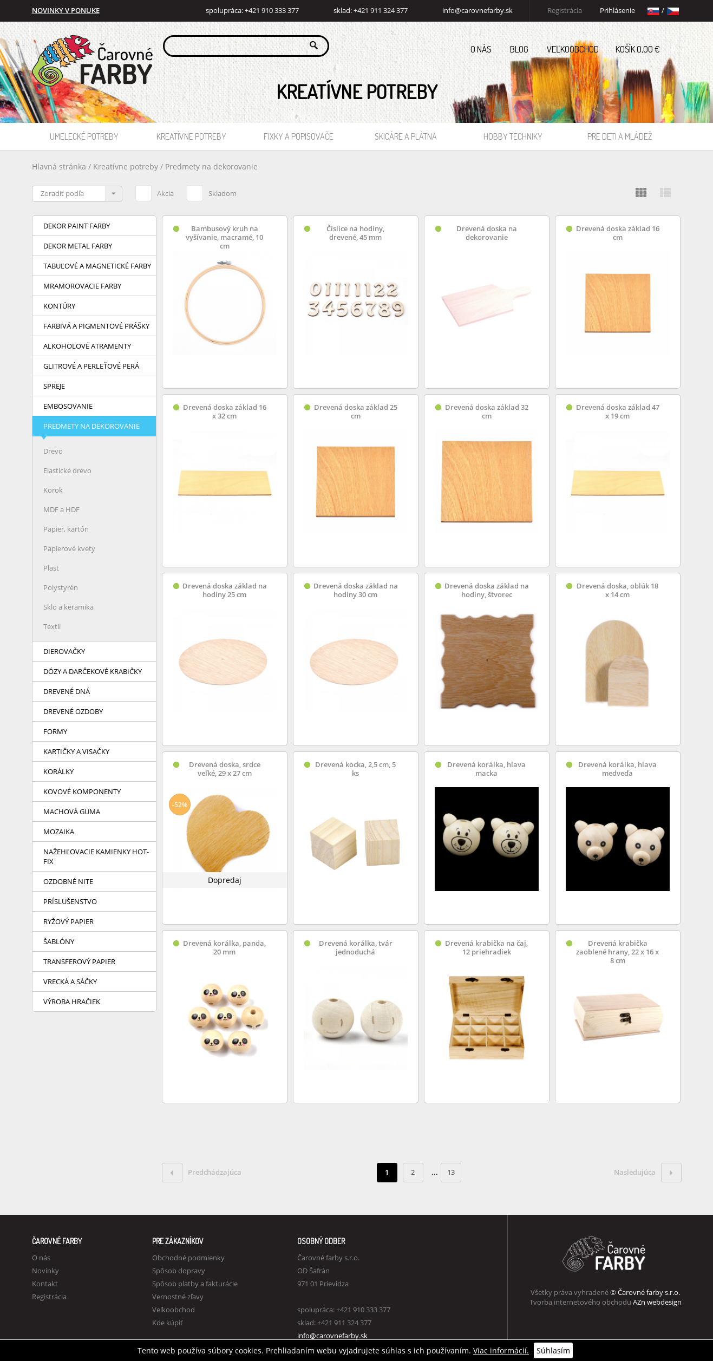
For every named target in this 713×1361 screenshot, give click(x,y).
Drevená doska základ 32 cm (486, 412)
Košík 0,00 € (649, 46)
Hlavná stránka (59, 166)
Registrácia (564, 10)
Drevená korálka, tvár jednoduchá (356, 948)
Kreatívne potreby (191, 136)
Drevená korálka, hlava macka (486, 769)
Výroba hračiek (71, 1001)
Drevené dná (66, 691)
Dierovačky (64, 651)
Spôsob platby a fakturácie (195, 1283)
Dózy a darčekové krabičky (92, 671)
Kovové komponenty (82, 791)
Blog (519, 49)
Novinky (45, 1270)
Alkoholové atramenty (87, 346)
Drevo (53, 451)
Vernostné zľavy (178, 1296)
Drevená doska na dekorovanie (486, 233)
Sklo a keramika (68, 607)
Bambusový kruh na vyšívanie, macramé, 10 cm (224, 237)
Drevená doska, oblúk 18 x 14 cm (617, 590)
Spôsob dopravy (178, 1270)
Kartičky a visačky (76, 751)
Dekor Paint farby (76, 226)
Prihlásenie (617, 10)
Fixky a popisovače (298, 136)
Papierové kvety (69, 548)
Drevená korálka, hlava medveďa (617, 769)
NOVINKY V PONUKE (66, 10)
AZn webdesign (657, 1302)
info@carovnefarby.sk (477, 10)
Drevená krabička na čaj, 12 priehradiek (486, 948)
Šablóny (58, 941)
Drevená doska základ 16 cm (617, 233)
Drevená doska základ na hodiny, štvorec (486, 590)
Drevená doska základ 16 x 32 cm (224, 412)
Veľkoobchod (573, 49)
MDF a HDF (61, 509)
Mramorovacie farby (82, 286)
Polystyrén (60, 587)
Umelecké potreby (84, 136)
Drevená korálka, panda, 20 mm (224, 948)
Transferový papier (79, 961)
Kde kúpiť (167, 1322)
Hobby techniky (512, 136)
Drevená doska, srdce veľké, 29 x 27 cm (224, 769)
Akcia (154, 191)
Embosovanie (68, 406)
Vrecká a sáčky (70, 981)
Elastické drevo (67, 470)
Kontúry (59, 306)
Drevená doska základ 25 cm (355, 412)
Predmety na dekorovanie (211, 166)
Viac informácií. (501, 1350)
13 (451, 1172)
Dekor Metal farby (77, 246)
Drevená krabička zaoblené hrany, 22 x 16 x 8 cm (617, 952)
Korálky (58, 771)
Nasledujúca (648, 1172)
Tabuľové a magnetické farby (97, 266)
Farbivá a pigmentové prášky (96, 326)
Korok (53, 490)
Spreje (54, 386)
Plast (51, 568)
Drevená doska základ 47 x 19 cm (617, 412)
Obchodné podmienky (188, 1257)
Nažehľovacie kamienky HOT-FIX (96, 856)
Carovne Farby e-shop (90, 45)
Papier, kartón (66, 529)
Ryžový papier (68, 921)
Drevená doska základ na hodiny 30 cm (355, 590)
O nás (481, 49)
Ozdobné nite (68, 881)
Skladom (212, 191)
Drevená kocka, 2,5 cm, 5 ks (355, 769)
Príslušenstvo (70, 901)
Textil (52, 626)
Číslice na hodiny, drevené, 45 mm (355, 233)
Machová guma (71, 811)
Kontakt (45, 1283)
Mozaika (58, 831)
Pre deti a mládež (619, 136)
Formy (55, 731)
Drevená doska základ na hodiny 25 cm (224, 590)
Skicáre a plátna (406, 136)
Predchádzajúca (201, 1172)
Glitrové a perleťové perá (91, 366)
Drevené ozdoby (73, 711)
